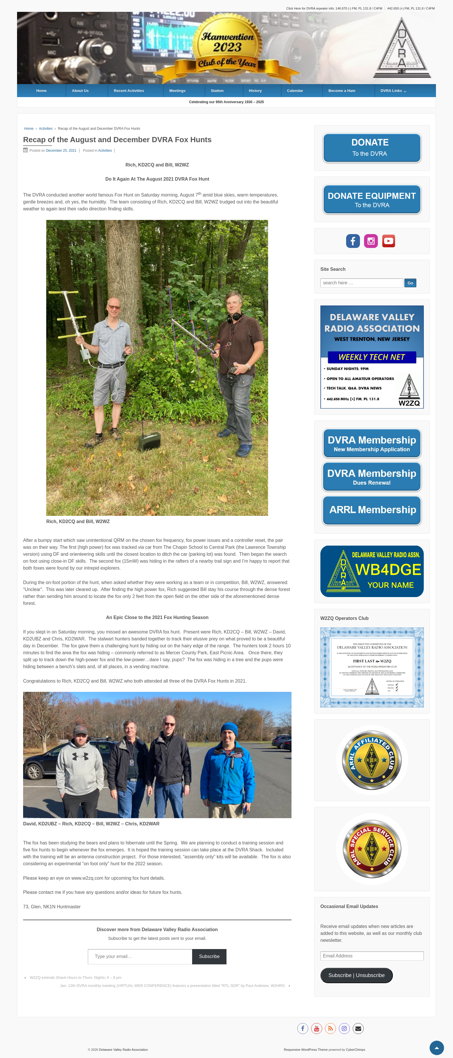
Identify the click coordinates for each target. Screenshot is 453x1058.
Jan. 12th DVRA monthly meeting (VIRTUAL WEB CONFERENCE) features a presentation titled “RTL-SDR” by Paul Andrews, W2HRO (172, 985)
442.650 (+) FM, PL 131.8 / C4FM (411, 8)
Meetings (177, 90)
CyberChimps (355, 1049)
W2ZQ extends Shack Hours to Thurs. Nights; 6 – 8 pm (76, 977)
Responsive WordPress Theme (306, 1049)
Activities (46, 129)
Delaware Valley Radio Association (123, 1049)
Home (41, 90)
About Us (80, 90)
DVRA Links (391, 90)
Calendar (295, 90)
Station (217, 90)
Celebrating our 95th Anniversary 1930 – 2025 (226, 102)
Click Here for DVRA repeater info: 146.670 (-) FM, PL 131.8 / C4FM (334, 8)
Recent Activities (129, 90)
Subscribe (209, 956)
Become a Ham (341, 90)
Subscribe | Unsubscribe (356, 975)
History (255, 90)
